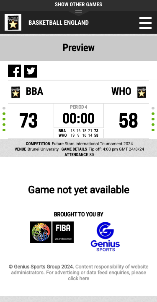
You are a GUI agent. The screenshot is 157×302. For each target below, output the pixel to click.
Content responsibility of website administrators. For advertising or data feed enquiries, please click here (79, 272)
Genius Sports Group (105, 236)
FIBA (52, 236)
